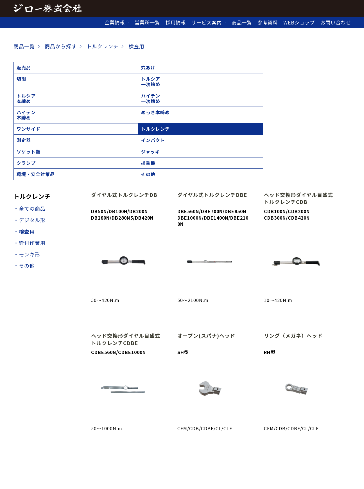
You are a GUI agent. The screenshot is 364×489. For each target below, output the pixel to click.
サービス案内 (206, 22)
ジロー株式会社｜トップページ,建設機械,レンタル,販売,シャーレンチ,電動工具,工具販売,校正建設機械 (47, 8)
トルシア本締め (175, 70)
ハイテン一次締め (213, 70)
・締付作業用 (29, 158)
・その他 (24, 181)
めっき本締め (293, 67)
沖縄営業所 (261, 453)
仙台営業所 (168, 445)
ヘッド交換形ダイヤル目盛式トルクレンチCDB (298, 114)
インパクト (103, 84)
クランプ (213, 84)
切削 (96, 67)
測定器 (61, 84)
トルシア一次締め (138, 70)
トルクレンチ (31, 84)
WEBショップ (299, 22)
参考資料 (267, 22)
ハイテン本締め (250, 70)
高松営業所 (138, 453)
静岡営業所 (290, 445)
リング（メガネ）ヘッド (293, 251)
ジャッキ (175, 84)
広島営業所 (168, 453)
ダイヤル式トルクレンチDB (124, 110)
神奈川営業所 (258, 445)
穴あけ (61, 67)
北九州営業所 (199, 453)
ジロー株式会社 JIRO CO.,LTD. (176, 480)
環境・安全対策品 (293, 87)
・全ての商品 (29, 124)
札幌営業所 (109, 445)
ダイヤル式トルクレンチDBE (212, 110)
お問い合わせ (335, 22)
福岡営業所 (231, 453)
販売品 (24, 67)
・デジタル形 (29, 135)
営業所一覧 (147, 22)
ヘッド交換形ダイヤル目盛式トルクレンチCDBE (125, 255)
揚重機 (248, 84)
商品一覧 (242, 22)
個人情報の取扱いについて (182, 472)
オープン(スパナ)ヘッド (206, 251)
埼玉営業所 (197, 445)
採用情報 (176, 22)
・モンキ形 (26, 169)
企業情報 (115, 22)
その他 (323, 84)
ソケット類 (141, 84)
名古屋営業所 (322, 445)
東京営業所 (227, 445)
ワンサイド (328, 67)
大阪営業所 (109, 453)
